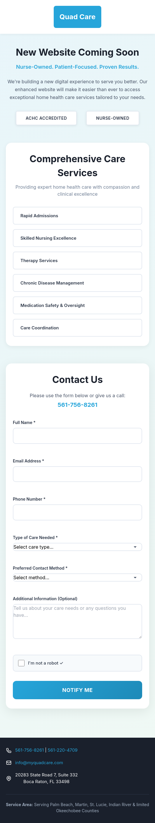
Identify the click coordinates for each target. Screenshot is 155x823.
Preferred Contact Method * (40, 568)
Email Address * (28, 460)
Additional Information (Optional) (45, 598)
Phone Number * (29, 499)
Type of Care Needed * (35, 537)
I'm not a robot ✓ (45, 663)
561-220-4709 (63, 750)
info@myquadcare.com (39, 762)
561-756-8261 (29, 750)
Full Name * (24, 422)
